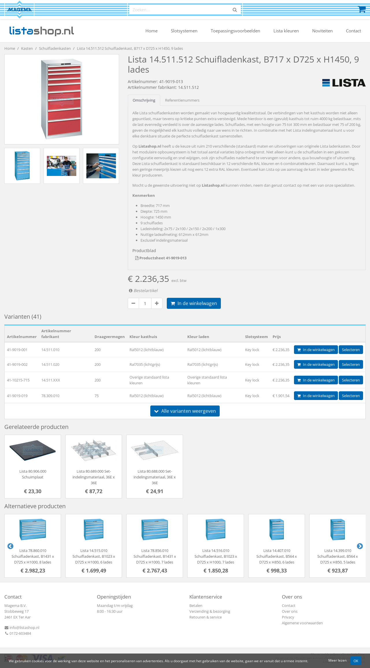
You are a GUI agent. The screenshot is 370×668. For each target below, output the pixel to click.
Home (151, 31)
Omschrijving (144, 100)
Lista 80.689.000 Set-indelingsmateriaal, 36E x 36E (94, 477)
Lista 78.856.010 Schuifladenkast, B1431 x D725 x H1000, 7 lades (155, 556)
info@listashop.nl (21, 627)
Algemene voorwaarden (302, 622)
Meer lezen (337, 660)
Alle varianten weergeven (185, 411)
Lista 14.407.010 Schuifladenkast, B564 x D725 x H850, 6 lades (276, 556)
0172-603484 (17, 633)
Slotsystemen (184, 31)
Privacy (288, 617)
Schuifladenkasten (55, 48)
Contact (353, 31)
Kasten (27, 48)
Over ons (289, 611)
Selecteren (351, 349)
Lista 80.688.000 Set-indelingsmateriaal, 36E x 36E (155, 477)
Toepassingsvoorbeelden (235, 31)
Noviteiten (322, 31)
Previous (10, 546)
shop (41, 30)
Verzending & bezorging (209, 611)
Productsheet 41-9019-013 (160, 257)
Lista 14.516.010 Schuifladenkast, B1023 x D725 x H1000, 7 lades (216, 556)
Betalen (195, 605)
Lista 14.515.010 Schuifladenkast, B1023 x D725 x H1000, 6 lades (94, 556)
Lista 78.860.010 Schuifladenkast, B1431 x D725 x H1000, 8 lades (33, 556)
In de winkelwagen (194, 303)
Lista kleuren (286, 31)
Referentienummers (182, 100)
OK (356, 660)
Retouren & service (205, 617)
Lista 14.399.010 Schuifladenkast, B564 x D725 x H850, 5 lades (337, 556)
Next (359, 546)
